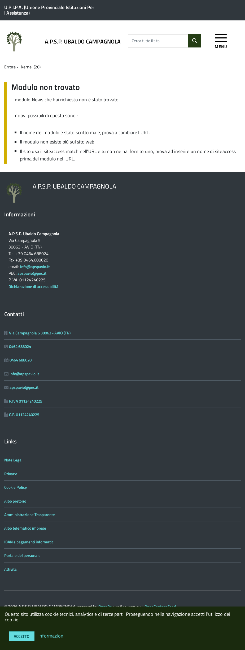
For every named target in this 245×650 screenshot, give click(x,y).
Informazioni (51, 635)
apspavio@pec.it (32, 273)
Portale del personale (22, 555)
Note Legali (14, 460)
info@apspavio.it (35, 267)
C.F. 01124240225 (24, 415)
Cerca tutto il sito (146, 41)
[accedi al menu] (221, 40)
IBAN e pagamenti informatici (29, 542)
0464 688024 (20, 346)
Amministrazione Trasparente (29, 515)
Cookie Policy (15, 487)
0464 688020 (21, 360)
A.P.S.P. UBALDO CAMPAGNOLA (83, 41)
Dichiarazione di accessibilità (33, 286)
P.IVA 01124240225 (25, 401)
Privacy (10, 474)
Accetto (21, 636)
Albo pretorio (15, 501)
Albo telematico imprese (25, 528)
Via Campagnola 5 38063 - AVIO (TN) (40, 333)
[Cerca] (194, 40)
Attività (10, 569)
